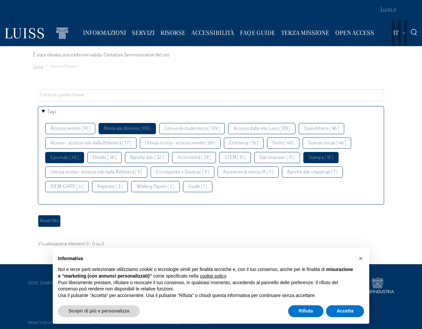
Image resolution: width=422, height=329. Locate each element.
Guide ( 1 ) (197, 186)
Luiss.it (388, 10)
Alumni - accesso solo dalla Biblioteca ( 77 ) (90, 143)
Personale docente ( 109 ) (127, 128)
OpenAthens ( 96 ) (321, 128)
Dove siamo (40, 283)
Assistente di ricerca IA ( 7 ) (248, 172)
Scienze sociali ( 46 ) (327, 143)
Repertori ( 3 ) (110, 186)
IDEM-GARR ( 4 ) (66, 186)
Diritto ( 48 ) (283, 143)
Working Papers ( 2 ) (155, 186)
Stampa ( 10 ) (321, 157)
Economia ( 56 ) (243, 143)
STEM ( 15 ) (235, 157)
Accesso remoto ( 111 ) (70, 128)
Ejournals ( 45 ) (64, 157)
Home (38, 67)
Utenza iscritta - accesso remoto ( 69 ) (180, 143)
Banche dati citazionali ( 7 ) (312, 172)
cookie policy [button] (213, 276)
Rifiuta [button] (306, 311)
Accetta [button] (345, 311)
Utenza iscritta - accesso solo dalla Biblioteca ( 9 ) (96, 172)
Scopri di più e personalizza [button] (99, 311)
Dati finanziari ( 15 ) (277, 157)
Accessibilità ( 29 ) (194, 157)
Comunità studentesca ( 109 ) (192, 128)
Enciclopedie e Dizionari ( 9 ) (182, 172)
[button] (360, 258)
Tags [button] (51, 111)
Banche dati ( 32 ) (147, 157)
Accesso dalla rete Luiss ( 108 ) (261, 128)
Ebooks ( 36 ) (104, 157)
